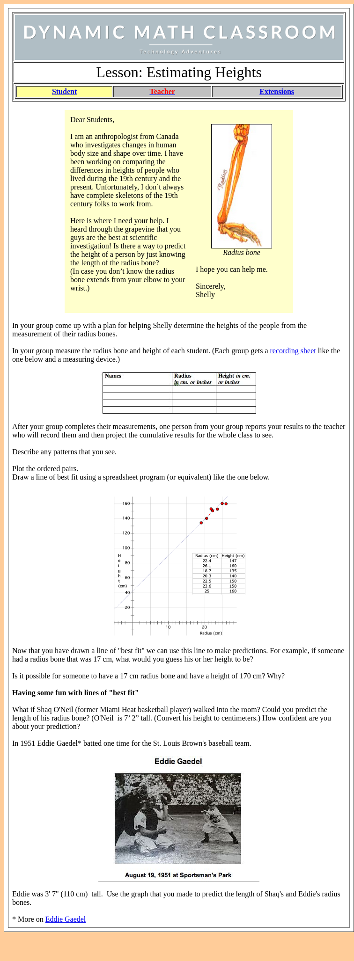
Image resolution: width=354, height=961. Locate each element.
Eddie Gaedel (65, 919)
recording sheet (293, 351)
